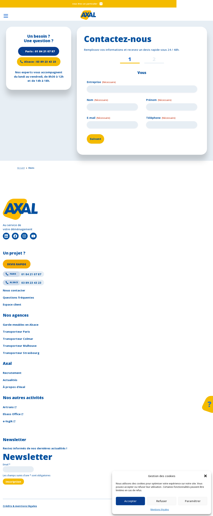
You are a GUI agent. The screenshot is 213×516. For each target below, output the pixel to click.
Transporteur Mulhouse (20, 346)
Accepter (130, 501)
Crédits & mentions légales (20, 507)
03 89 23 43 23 (22, 283)
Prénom (159, 100)
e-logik (8, 422)
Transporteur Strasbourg (21, 353)
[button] (205, 476)
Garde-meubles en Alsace (20, 325)
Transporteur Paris (16, 332)
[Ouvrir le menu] (5, 15)
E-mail (98, 118)
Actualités (10, 381)
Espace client (12, 305)
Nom (97, 100)
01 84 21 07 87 (22, 275)
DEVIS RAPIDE (16, 265)
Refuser (161, 501)
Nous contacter (14, 291)
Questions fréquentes (18, 298)
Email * (6, 465)
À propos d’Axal (14, 388)
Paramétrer (193, 501)
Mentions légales (159, 509)
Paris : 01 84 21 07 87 (40, 51)
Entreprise (101, 82)
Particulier (110, 3)
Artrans (8, 408)
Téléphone (161, 118)
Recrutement (12, 374)
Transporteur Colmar (18, 339)
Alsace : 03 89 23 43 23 (40, 62)
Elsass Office (12, 415)
